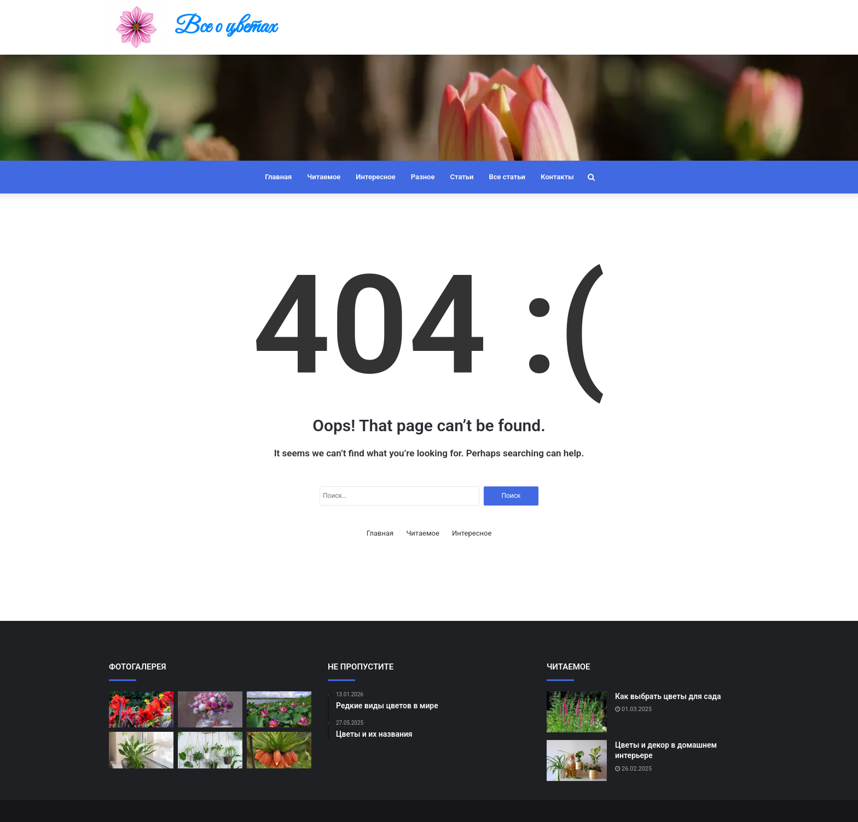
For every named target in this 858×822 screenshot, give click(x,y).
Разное (423, 177)
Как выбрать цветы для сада (668, 696)
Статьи (461, 177)
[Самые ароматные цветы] (279, 750)
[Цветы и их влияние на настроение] (141, 750)
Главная (278, 177)
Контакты (557, 177)
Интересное (375, 177)
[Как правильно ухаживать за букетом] (210, 709)
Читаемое (323, 177)
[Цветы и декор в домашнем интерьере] (577, 760)
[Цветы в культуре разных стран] (279, 709)
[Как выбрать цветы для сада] (577, 711)
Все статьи (507, 177)
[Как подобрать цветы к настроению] (210, 750)
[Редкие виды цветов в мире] (141, 709)
